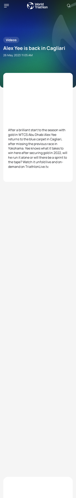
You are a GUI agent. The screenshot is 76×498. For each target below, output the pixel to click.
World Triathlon (37, 5)
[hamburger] (6, 6)
